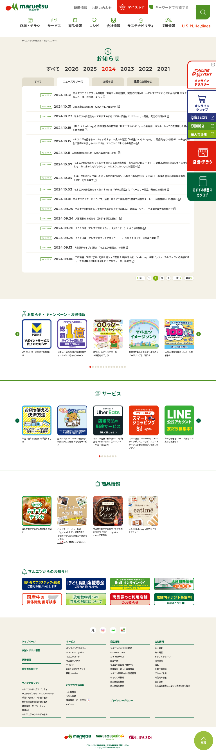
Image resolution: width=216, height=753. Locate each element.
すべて (53, 68)
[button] (90, 367)
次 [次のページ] (177, 278)
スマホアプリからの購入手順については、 (72, 537)
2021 (163, 69)
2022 (145, 69)
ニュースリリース (73, 81)
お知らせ (108, 81)
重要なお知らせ (143, 81)
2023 (127, 69)
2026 (71, 69)
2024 (109, 69)
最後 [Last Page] (188, 278)
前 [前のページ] (140, 278)
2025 (90, 69)
